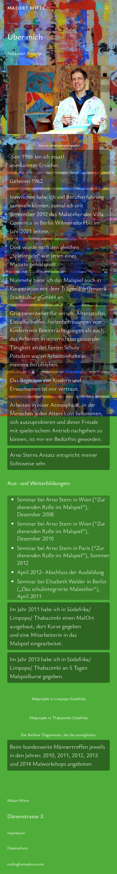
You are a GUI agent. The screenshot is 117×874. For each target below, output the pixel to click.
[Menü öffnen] (107, 8)
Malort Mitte (26, 8)
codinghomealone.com (25, 864)
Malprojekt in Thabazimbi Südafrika (58, 717)
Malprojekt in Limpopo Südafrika (59, 698)
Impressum (16, 832)
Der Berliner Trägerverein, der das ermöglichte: (58, 734)
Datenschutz (17, 848)
